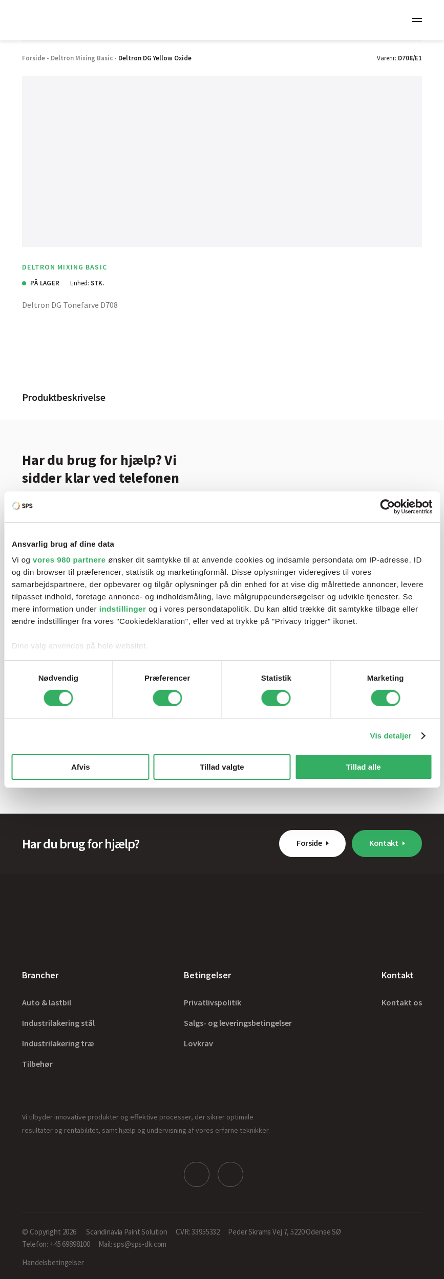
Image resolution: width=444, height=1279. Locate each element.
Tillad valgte (222, 766)
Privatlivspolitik (212, 1002)
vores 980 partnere (69, 559)
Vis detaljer (391, 735)
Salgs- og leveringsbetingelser (238, 1023)
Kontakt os (402, 1002)
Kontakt (383, 843)
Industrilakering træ (58, 1043)
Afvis (80, 766)
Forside (309, 843)
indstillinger (122, 608)
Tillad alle (363, 766)
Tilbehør (37, 1064)
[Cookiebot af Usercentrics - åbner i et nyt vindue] (387, 506)
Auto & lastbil (46, 1002)
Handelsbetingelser (52, 1262)
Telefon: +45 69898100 (56, 1243)
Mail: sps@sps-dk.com (132, 1243)
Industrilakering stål (58, 1023)
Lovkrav (198, 1043)
